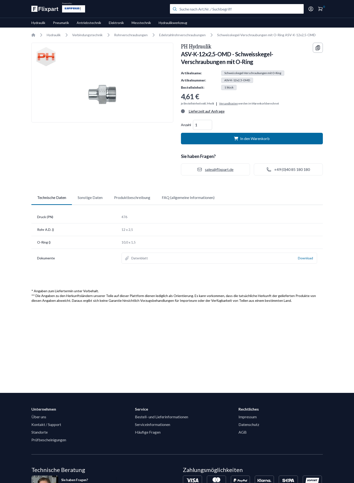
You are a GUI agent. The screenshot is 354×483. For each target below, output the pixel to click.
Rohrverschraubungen (131, 35)
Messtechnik (141, 23)
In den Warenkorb (252, 138)
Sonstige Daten (90, 197)
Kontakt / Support (46, 424)
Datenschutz (248, 424)
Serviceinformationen (152, 424)
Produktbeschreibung (132, 197)
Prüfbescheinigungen (48, 439)
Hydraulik (38, 23)
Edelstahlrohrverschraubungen (182, 35)
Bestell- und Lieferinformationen (161, 416)
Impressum (247, 416)
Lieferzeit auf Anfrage (207, 111)
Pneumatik (61, 23)
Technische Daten (51, 197)
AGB (242, 432)
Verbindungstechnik (87, 35)
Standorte (39, 432)
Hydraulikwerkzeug (173, 23)
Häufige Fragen (148, 432)
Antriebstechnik (89, 23)
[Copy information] (318, 48)
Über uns (38, 416)
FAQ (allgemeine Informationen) (188, 197)
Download (305, 258)
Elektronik (116, 23)
